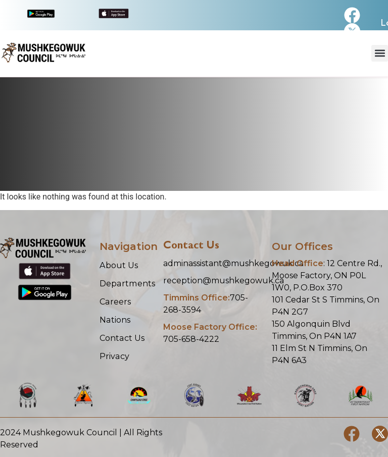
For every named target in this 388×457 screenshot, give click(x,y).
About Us (118, 265)
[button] (379, 53)
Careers (115, 301)
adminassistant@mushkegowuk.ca (233, 263)
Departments (126, 283)
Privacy (114, 356)
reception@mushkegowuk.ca (223, 280)
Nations (115, 319)
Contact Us (122, 337)
